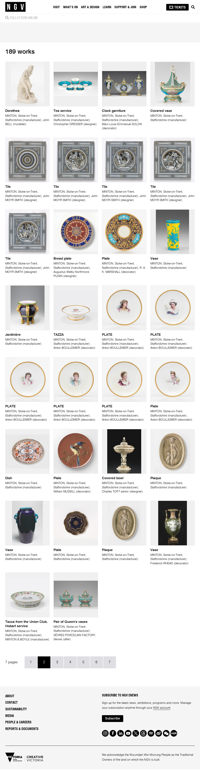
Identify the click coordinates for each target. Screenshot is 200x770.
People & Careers (18, 723)
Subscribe (112, 719)
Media (9, 716)
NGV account (162, 708)
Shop (143, 7)
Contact (11, 703)
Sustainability (16, 709)
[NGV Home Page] (15, 6)
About (9, 696)
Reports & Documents (21, 729)
